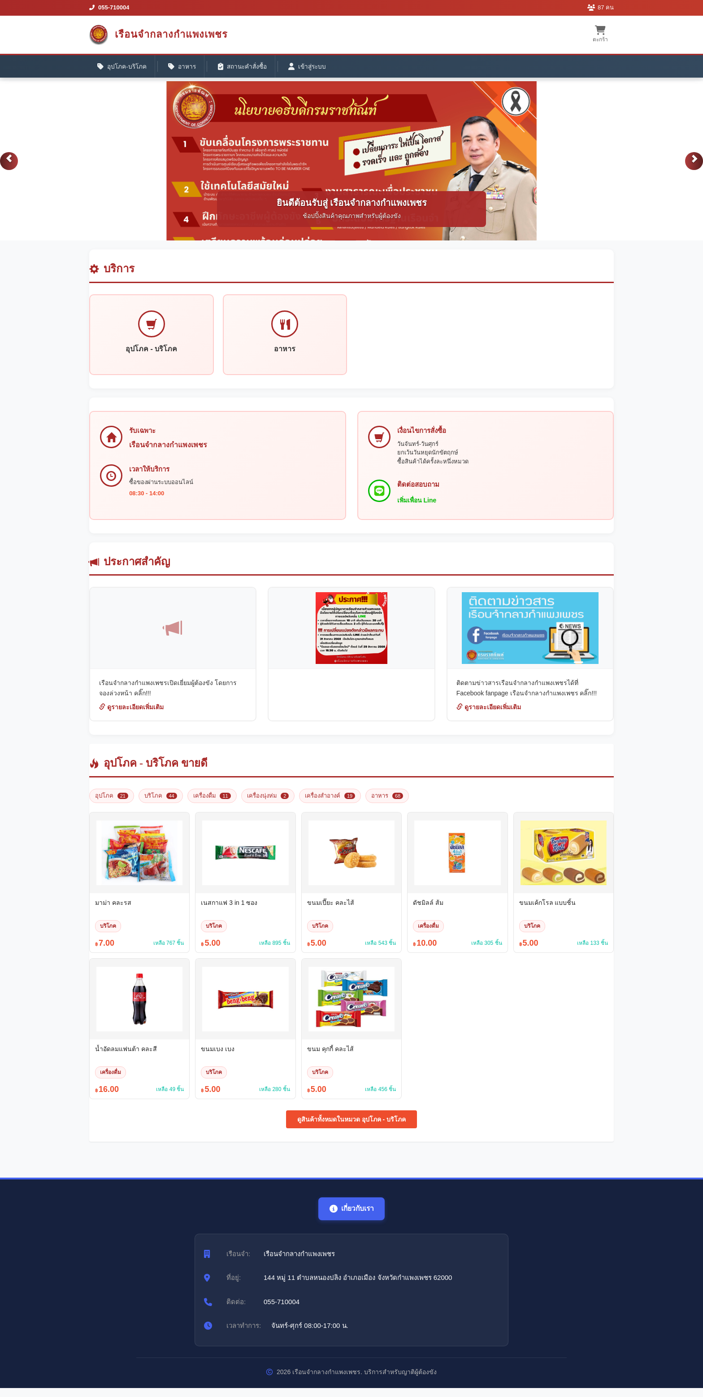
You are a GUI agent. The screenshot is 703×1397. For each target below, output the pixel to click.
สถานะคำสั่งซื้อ (249, 67)
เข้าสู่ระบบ (318, 67)
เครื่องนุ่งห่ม (268, 800)
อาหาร (186, 67)
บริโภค (160, 800)
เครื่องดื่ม (212, 800)
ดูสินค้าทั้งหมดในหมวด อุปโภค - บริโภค (351, 1124)
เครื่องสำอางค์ (330, 800)
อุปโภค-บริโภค (123, 67)
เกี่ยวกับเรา (351, 1214)
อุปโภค (111, 800)
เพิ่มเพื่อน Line (418, 504)
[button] (9, 165)
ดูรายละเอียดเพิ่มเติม (131, 712)
